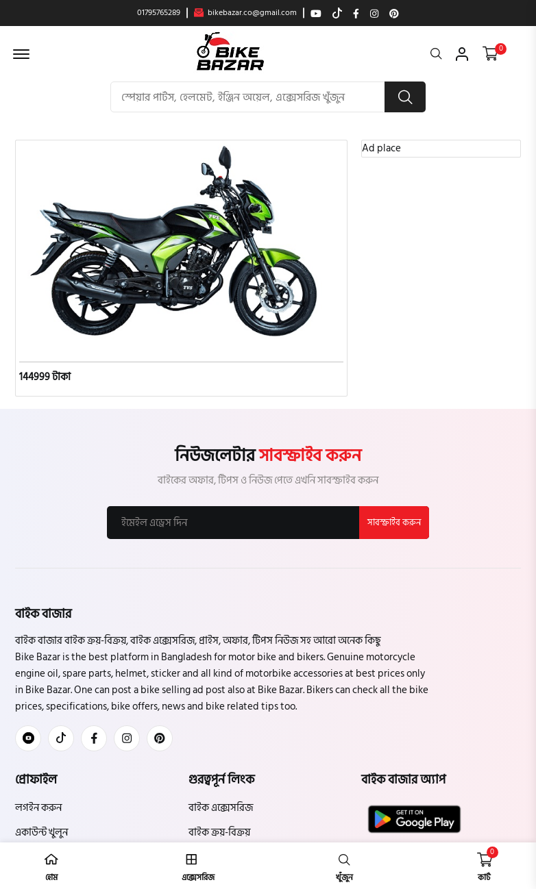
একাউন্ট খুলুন (41, 832)
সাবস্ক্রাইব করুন (394, 522)
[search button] (405, 97)
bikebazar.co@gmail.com (245, 13)
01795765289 (158, 13)
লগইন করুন (38, 807)
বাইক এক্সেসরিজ (220, 807)
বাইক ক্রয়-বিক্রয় (219, 832)
